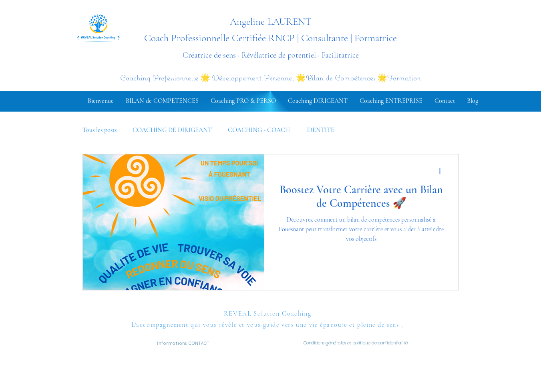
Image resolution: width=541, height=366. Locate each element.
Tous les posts (99, 130)
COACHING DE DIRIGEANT (172, 130)
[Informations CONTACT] (187, 343)
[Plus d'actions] (443, 171)
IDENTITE (320, 130)
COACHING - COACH (259, 130)
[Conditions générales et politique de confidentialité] (358, 343)
